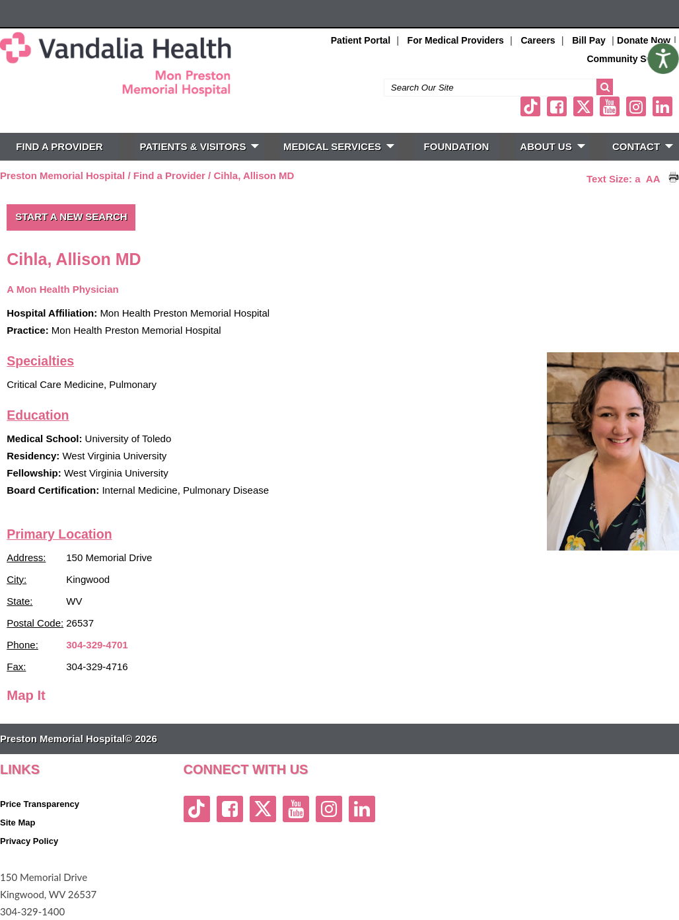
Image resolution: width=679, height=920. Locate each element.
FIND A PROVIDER (59, 146)
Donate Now (643, 40)
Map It (26, 695)
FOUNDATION (456, 146)
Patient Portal (360, 40)
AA (653, 178)
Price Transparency (39, 804)
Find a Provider (169, 175)
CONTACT (642, 146)
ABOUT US (552, 146)
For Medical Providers (456, 40)
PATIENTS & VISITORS (200, 146)
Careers (537, 40)
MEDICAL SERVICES (338, 146)
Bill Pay (589, 40)
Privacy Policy (29, 841)
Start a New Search (71, 216)
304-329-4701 (96, 644)
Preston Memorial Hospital (62, 175)
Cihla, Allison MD (253, 175)
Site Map (17, 822)
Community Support (631, 59)
